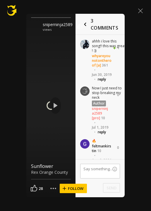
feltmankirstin (101, 148)
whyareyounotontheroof (101, 60)
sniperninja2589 (58, 24)
